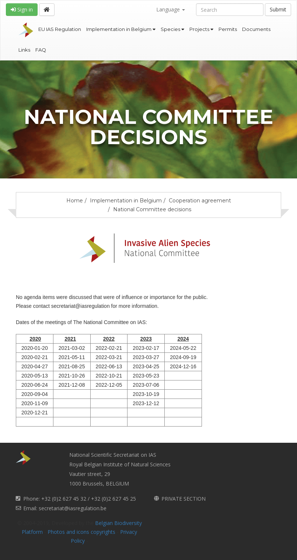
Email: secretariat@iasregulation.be (64, 508)
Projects (201, 29)
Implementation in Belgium (121, 29)
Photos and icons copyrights (81, 531)
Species (172, 29)
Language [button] (170, 9)
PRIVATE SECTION (183, 498)
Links (24, 50)
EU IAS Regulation (59, 29)
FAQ (40, 50)
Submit (278, 9)
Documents (256, 29)
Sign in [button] (22, 9)
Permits (228, 29)
